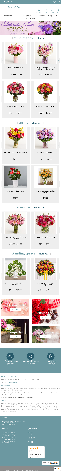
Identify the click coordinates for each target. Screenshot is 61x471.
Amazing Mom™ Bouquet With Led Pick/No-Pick (45, 68)
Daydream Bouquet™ (45, 152)
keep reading (13, 382)
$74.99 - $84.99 (15, 74)
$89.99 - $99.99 (45, 244)
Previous (2, 60)
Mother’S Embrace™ (15, 67)
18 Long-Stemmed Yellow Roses (45, 192)
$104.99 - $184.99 (45, 290)
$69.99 (15, 198)
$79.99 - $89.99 (15, 244)
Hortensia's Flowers (15, 7)
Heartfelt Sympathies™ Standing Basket (45, 284)
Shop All (41, 38)
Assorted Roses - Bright (45, 106)
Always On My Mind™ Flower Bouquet (16, 238)
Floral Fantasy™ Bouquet (45, 237)
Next (58, 60)
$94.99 (45, 198)
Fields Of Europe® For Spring (15, 152)
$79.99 (15, 159)
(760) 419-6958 (8, 2)
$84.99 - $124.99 (15, 290)
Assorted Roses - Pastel (16, 106)
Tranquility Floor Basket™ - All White (15, 284)
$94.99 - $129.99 (15, 113)
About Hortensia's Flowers (9, 376)
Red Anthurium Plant (15, 191)
